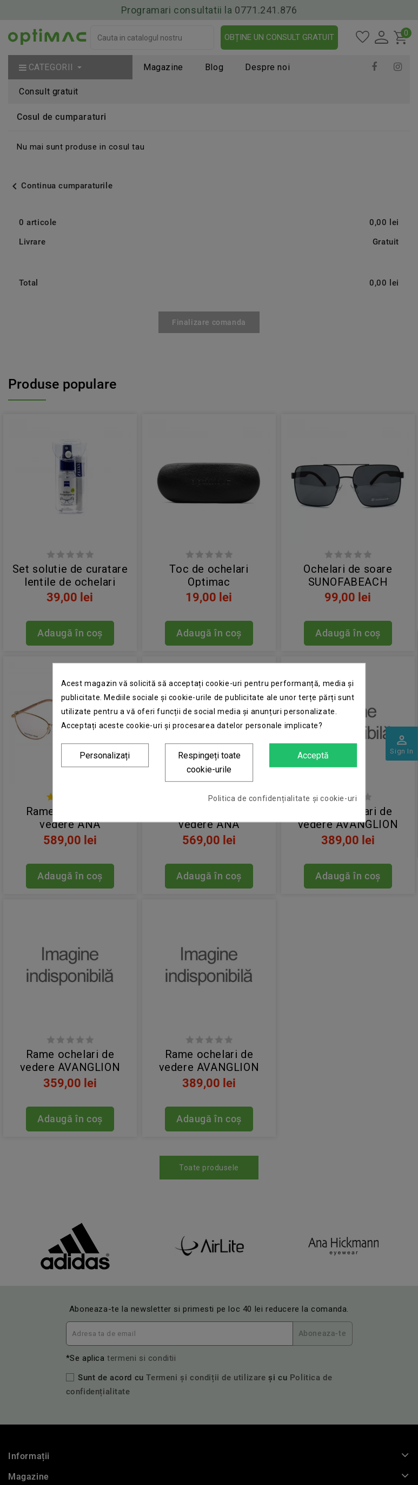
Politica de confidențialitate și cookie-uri (282, 798)
